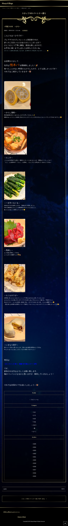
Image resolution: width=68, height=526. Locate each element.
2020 (34, 460)
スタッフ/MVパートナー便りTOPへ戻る (34, 499)
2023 (34, 450)
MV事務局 (24, 30)
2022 (34, 453)
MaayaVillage (7, 3)
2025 (34, 444)
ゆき (34, 418)
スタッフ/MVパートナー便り (13, 8)
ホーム (4, 8)
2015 (34, 476)
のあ (34, 422)
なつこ (35, 431)
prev (5, 489)
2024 (34, 447)
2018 (34, 466)
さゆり (35, 425)
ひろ (34, 415)
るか (34, 412)
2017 (34, 469)
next (62, 489)
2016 (34, 473)
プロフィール (34, 399)
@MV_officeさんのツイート (11, 512)
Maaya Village (22, 517)
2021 (34, 457)
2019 (34, 463)
